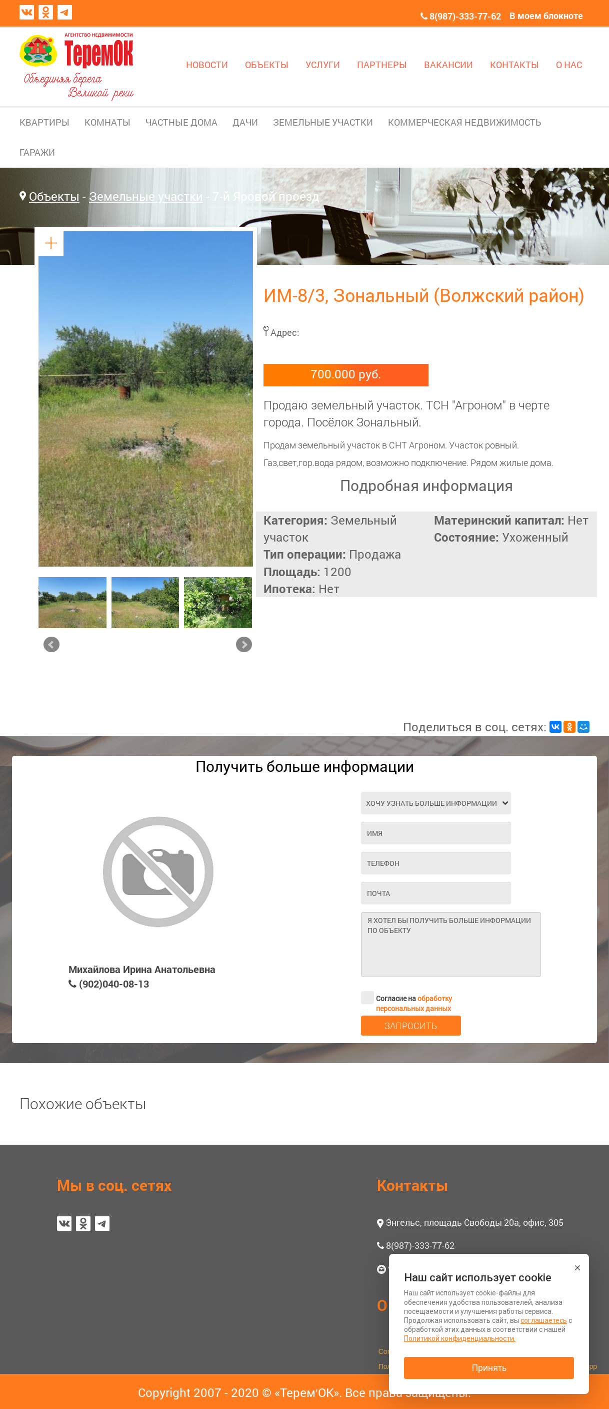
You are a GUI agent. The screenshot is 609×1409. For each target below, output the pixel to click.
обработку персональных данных (414, 1003)
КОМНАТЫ (107, 122)
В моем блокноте (546, 16)
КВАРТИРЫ (45, 122)
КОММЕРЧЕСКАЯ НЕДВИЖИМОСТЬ (464, 122)
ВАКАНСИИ (448, 65)
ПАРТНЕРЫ (382, 65)
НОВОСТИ (207, 65)
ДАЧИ (245, 122)
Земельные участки (146, 196)
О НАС (569, 65)
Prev (52, 645)
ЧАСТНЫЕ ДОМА (182, 122)
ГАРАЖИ (37, 152)
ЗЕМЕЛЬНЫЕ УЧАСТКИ (323, 122)
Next (244, 645)
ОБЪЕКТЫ (266, 65)
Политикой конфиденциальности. (460, 1338)
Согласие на (406, 997)
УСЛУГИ (323, 65)
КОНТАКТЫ (514, 65)
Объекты (54, 196)
